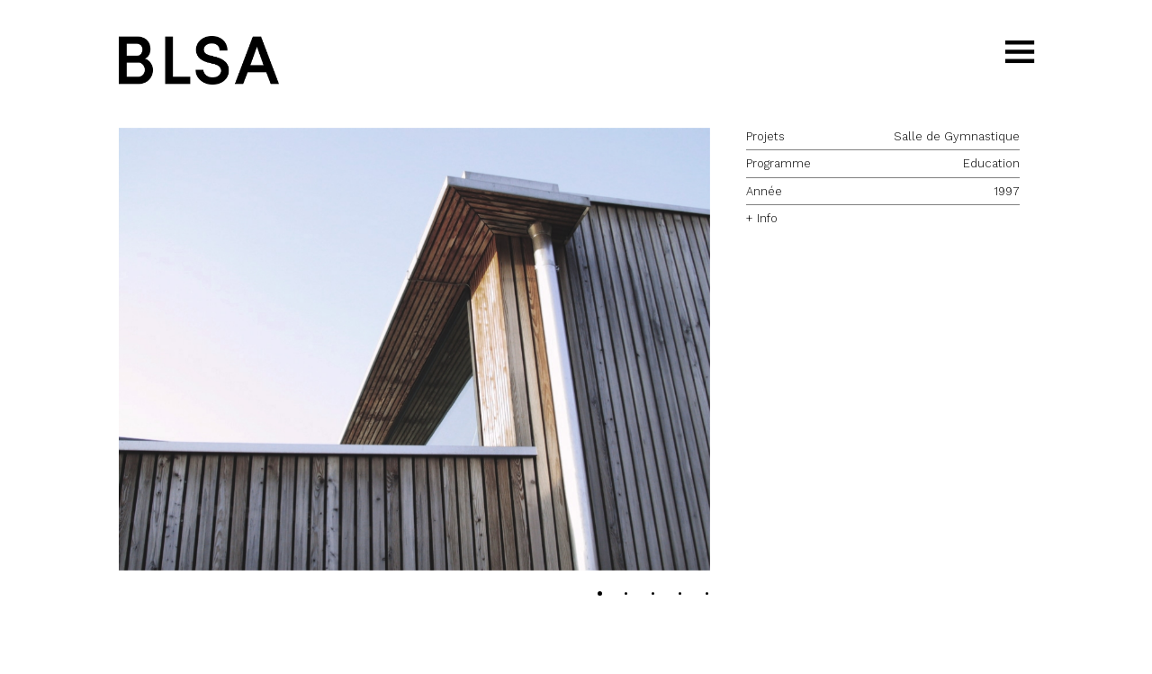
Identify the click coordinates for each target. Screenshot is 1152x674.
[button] (414, 349)
